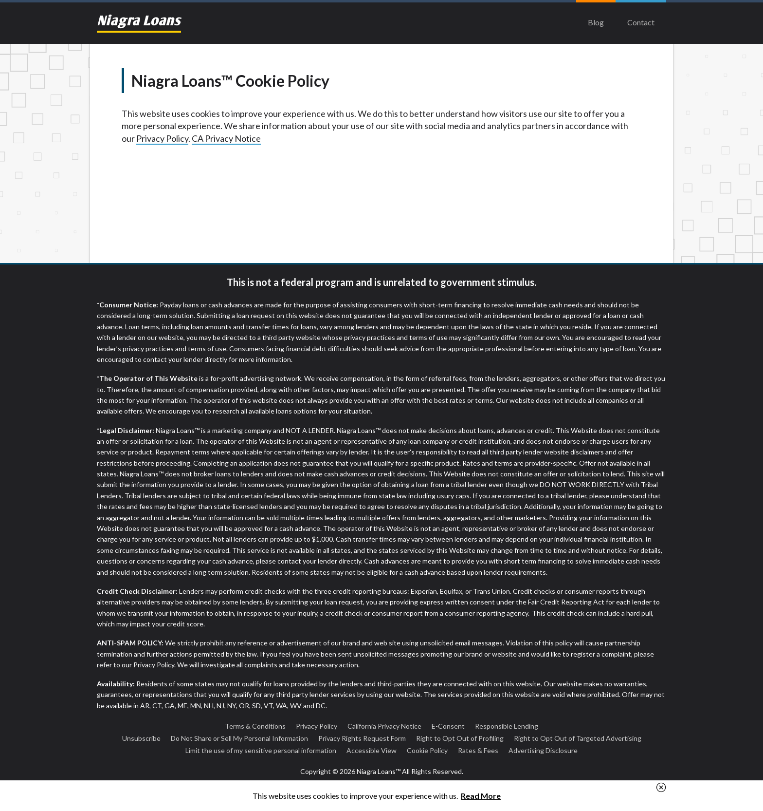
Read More (481, 795)
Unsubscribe (141, 738)
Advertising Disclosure (543, 750)
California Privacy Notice (384, 726)
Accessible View (371, 750)
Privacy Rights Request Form (362, 738)
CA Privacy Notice (226, 138)
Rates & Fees (478, 750)
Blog (596, 22)
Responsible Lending (506, 726)
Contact (640, 22)
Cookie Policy (427, 750)
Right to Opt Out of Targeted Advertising (577, 738)
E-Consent (448, 726)
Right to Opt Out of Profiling (460, 738)
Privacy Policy (162, 138)
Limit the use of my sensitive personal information (260, 750)
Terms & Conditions (255, 726)
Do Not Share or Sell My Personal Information (239, 738)
